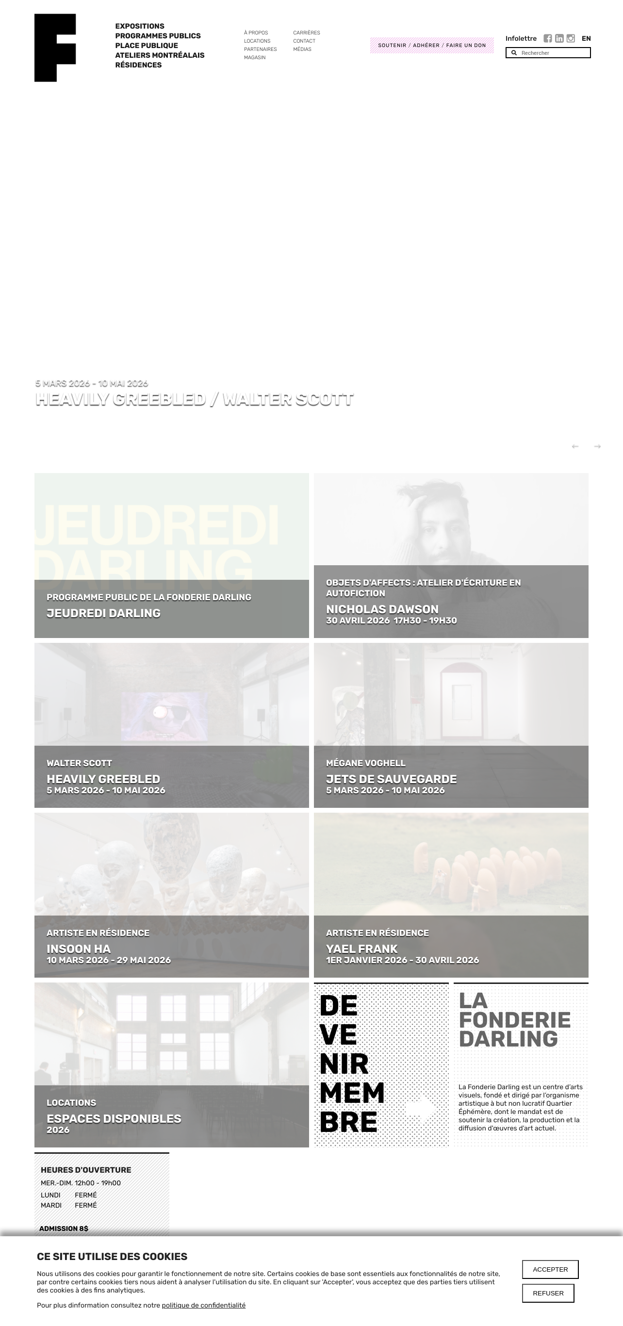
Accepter (550, 1269)
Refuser (548, 1293)
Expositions (139, 26)
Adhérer (426, 45)
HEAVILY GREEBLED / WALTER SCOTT (194, 398)
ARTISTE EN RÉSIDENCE (99, 933)
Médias (303, 49)
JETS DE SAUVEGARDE (391, 779)
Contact (304, 41)
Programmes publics (158, 36)
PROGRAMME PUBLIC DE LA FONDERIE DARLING (149, 597)
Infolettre (521, 38)
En (586, 38)
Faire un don (466, 45)
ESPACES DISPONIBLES (114, 1119)
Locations (257, 41)
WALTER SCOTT (79, 763)
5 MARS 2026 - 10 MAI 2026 (106, 790)
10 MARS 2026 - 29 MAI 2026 (109, 960)
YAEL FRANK (362, 949)
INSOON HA (79, 949)
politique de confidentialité (204, 1305)
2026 (58, 1130)
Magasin (255, 57)
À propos (256, 33)
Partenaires (260, 49)
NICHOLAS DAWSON (382, 609)
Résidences (138, 65)
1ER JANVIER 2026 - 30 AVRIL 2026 (402, 960)
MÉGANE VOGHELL (366, 763)
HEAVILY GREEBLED (103, 779)
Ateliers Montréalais (160, 55)
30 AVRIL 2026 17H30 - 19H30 (391, 620)
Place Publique (146, 45)
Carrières (307, 33)
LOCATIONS (71, 1102)
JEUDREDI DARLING (104, 613)
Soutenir (392, 45)
